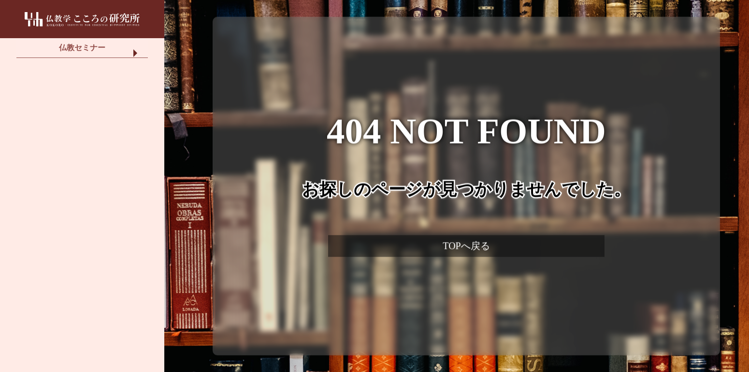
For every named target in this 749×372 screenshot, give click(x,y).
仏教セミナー (82, 52)
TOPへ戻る (466, 246)
